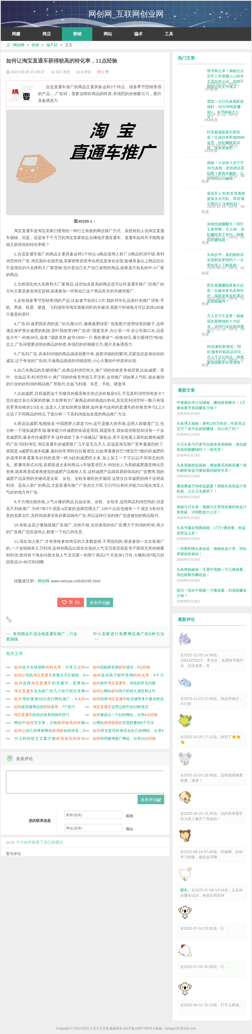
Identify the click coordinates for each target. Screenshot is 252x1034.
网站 (108, 34)
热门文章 (186, 58)
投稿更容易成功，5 (121, 667)
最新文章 (186, 390)
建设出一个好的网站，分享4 (125, 715)
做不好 (51, 45)
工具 (169, 34)
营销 (77, 34)
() (71, 602)
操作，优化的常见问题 (124, 683)
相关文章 (14, 653)
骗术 (138, 34)
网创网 (18, 45)
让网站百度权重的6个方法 (123, 722)
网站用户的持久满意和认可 (124, 691)
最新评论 (186, 619)
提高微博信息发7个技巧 (44, 707)
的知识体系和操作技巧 (41, 715)
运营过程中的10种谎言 (121, 707)
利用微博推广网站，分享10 (124, 738)
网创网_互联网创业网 (126, 14)
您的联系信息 (40, 824)
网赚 (16, 34)
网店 (46, 34)
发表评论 (100, 602)
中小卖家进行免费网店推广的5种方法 (128, 633)
